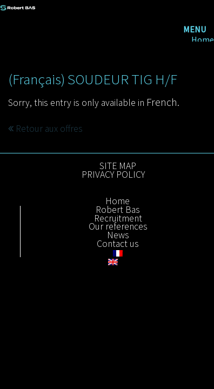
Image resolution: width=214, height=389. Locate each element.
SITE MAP (117, 166)
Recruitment (118, 218)
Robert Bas (118, 210)
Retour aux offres (45, 129)
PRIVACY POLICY (113, 175)
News (118, 235)
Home (202, 40)
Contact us (118, 244)
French (161, 102)
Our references (118, 227)
